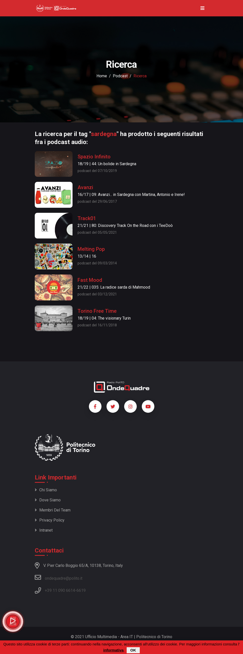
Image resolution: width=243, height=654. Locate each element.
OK (133, 650)
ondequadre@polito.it (58, 577)
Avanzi (85, 187)
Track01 (87, 218)
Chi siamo (46, 490)
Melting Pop (91, 249)
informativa (113, 650)
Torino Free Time (97, 311)
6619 (81, 590)
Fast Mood (90, 280)
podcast (120, 76)
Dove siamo (48, 500)
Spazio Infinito (94, 157)
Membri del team (53, 510)
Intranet (44, 530)
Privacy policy (49, 520)
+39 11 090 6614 (60, 590)
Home (101, 76)
